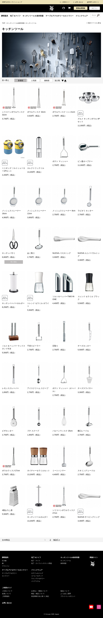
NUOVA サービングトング (89, 517)
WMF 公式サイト (94, 2)
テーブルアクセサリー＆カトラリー (59, 16)
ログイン (95, 8)
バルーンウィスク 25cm (62, 431)
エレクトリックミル (35, 168)
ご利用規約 (5, 596)
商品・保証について (38, 593)
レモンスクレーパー (10, 388)
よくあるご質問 (65, 593)
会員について (6, 593)
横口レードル (83, 431)
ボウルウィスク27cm (11, 471)
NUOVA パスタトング (61, 253)
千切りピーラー (33, 346)
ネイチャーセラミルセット (38, 471)
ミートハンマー (59, 471)
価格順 (46, 81)
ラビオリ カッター (85, 211)
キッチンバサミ (8, 253)
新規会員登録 (80, 8)
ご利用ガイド (66, 2)
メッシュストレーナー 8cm (63, 211)
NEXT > (56, 540)
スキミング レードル (86, 471)
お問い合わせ (79, 2)
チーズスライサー (85, 388)
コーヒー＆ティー (37, 576)
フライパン (5, 566)
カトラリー (5, 576)
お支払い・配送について (39, 591)
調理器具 (4, 16)
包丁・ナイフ (35, 560)
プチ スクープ (33, 431)
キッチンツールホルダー (37, 517)
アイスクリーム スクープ (37, 388)
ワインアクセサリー (38, 578)
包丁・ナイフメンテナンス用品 (41, 563)
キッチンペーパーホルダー (13, 303)
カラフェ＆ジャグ (37, 573)
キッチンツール (31, 23)
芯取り (55, 346)
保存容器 (63, 563)
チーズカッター (84, 346)
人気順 (33, 81)
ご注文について (7, 591)
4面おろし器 (7, 510)
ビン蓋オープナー (85, 161)
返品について (64, 591)
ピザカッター (7, 431)
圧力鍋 (4, 560)
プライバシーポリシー (67, 596)
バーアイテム (35, 581)
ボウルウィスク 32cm (36, 112)
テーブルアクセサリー (9, 573)
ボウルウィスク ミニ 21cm (63, 112)
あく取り (31, 253)
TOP (3, 23)
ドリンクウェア (82, 16)
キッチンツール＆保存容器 (33, 16)
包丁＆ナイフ (15, 16)
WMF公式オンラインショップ (12, 2)
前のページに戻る (94, 23)
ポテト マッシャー (60, 161)
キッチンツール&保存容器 (15, 23)
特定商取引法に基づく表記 (40, 596)
